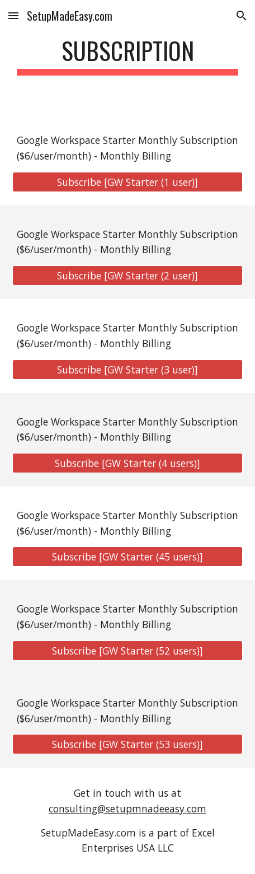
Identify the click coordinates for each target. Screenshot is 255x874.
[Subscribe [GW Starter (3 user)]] (128, 369)
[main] (127, 55)
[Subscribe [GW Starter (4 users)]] (128, 463)
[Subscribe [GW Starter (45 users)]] (128, 557)
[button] (13, 15)
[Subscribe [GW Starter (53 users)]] (128, 744)
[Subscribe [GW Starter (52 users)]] (128, 651)
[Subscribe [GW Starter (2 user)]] (128, 276)
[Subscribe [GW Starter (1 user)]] (128, 182)
